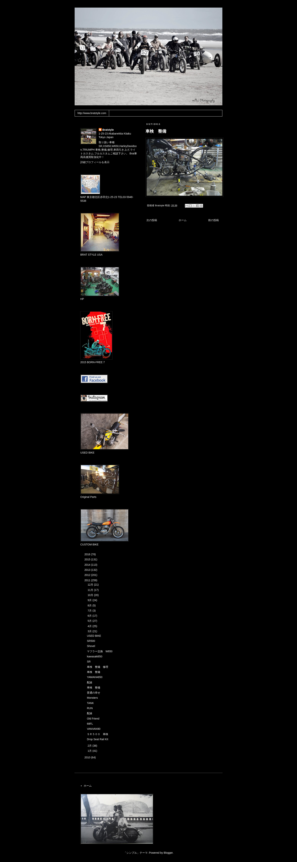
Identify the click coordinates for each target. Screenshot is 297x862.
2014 (87, 564)
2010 (87, 757)
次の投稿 (151, 220)
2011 (87, 580)
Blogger (168, 852)
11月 (91, 589)
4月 (90, 626)
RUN (90, 708)
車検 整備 (93, 671)
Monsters (92, 697)
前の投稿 (213, 220)
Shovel (91, 646)
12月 (91, 584)
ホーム (183, 220)
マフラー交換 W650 (100, 651)
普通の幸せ (93, 692)
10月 (91, 595)
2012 (87, 574)
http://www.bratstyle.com (91, 113)
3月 (90, 631)
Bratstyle (108, 129)
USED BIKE (94, 635)
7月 (90, 610)
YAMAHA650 (94, 677)
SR (89, 661)
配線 (89, 682)
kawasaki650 (94, 656)
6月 (90, 615)
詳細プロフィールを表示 (94, 162)
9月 (90, 600)
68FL (90, 723)
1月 (90, 750)
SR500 (91, 640)
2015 (87, 559)
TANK (90, 703)
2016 (87, 554)
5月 (90, 620)
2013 (87, 569)
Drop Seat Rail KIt (97, 739)
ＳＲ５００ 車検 (97, 734)
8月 (90, 605)
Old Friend (93, 718)
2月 (90, 745)
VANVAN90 (93, 728)
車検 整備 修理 (97, 666)
